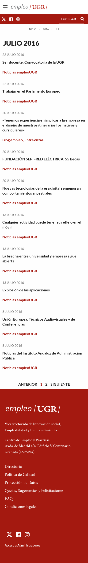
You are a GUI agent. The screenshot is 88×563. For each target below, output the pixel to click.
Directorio (13, 466)
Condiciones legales (21, 506)
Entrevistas (33, 140)
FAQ (9, 498)
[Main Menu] (5, 7)
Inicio (32, 29)
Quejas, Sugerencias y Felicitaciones (34, 490)
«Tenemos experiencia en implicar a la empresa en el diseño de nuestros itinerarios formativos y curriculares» (43, 125)
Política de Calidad (20, 474)
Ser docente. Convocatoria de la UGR (33, 62)
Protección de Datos (21, 482)
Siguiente (60, 384)
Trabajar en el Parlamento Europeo (31, 91)
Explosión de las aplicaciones (26, 290)
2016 (46, 29)
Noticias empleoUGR (19, 72)
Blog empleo (12, 140)
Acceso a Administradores (22, 545)
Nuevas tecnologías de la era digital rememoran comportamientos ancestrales (41, 190)
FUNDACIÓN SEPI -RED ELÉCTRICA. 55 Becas (41, 159)
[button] (4, 19)
